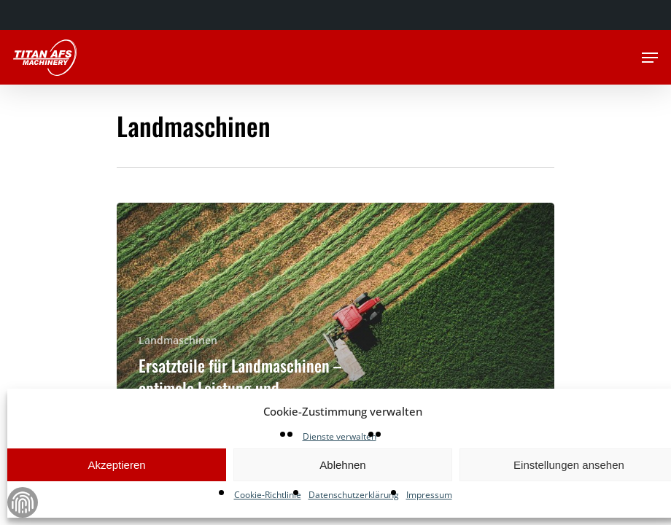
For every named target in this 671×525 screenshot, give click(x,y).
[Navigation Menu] (650, 57)
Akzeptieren (116, 465)
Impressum (429, 495)
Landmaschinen (178, 340)
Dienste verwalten (339, 436)
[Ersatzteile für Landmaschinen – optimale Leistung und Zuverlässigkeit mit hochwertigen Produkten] (335, 334)
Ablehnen (342, 465)
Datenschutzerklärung (354, 495)
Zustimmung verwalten (22, 502)
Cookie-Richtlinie (267, 495)
